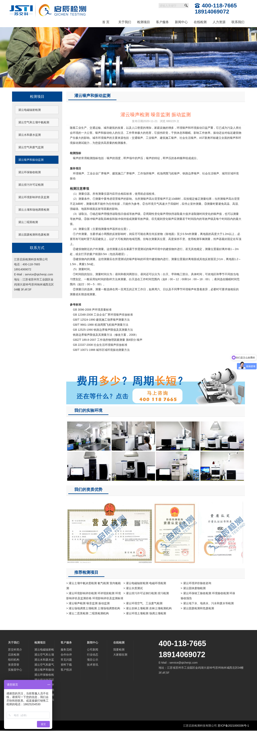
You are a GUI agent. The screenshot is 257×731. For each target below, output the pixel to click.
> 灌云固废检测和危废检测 (197, 608)
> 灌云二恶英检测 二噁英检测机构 (87, 613)
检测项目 (143, 22)
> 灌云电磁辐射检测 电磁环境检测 (144, 583)
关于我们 (124, 22)
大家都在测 (120, 654)
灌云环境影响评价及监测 (33, 197)
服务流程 (66, 649)
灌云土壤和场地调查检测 (33, 209)
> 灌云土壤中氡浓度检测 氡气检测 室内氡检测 (93, 586)
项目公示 (92, 659)
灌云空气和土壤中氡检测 (33, 122)
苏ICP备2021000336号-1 (233, 725)
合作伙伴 (66, 654)
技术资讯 (92, 664)
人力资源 (219, 22)
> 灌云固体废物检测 (193, 588)
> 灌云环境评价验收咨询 (196, 583)
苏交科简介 (15, 649)
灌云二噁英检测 (28, 222)
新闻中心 (181, 22)
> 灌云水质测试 (133, 588)
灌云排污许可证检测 (31, 184)
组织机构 (13, 659)
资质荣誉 (13, 664)
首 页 (105, 22)
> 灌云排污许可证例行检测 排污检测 (146, 593)
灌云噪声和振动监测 (31, 159)
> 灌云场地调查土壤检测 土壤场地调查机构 (93, 608)
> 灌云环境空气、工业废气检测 (142, 603)
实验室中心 (15, 669)
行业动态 (92, 654)
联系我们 (238, 22)
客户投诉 (66, 669)
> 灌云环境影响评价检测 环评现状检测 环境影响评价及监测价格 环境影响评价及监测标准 (94, 596)
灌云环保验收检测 (29, 172)
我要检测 (118, 649)
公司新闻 (92, 649)
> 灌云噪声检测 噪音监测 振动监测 (88, 603)
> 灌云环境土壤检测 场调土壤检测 (144, 613)
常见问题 (66, 659)
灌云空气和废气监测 (31, 147)
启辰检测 (13, 654)
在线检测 (200, 22)
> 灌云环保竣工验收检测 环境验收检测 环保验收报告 (208, 596)
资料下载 (66, 664)
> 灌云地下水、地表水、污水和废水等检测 (207, 603)
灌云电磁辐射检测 (29, 109)
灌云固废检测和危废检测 (33, 234)
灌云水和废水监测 (29, 134)
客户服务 (162, 22)
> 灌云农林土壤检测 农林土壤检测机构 (147, 608)
